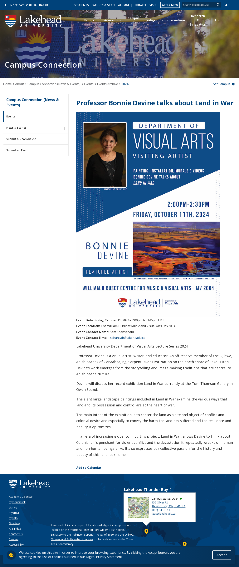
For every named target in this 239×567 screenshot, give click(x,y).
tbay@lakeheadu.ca (164, 513)
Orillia (31, 5)
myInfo (13, 518)
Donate (141, 5)
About (19, 84)
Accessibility (16, 544)
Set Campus (221, 84)
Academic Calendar (21, 496)
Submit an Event (17, 150)
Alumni (123, 5)
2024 (124, 84)
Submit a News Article (21, 139)
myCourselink (17, 502)
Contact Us (16, 534)
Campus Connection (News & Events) (53, 84)
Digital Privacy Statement (104, 557)
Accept (222, 555)
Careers (13, 539)
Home (7, 84)
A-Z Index (15, 528)
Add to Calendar (88, 468)
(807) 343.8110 (161, 510)
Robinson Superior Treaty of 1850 (93, 534)
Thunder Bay (14, 5)
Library (13, 507)
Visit (152, 5)
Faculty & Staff (103, 5)
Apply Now (170, 5)
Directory (14, 523)
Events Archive (107, 84)
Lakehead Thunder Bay (146, 489)
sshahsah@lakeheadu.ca (127, 338)
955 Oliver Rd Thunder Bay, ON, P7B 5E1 (168, 504)
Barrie (44, 5)
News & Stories (16, 127)
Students (81, 5)
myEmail (14, 512)
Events (89, 84)
